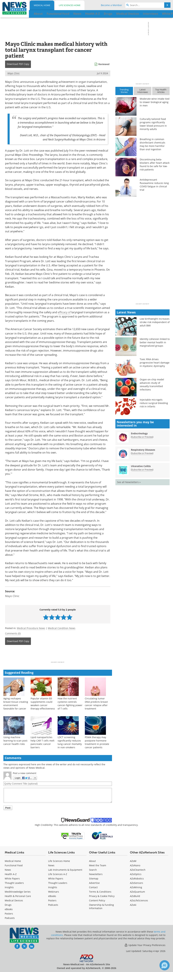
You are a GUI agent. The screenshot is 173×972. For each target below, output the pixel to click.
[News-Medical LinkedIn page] (31, 946)
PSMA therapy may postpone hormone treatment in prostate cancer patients (97, 742)
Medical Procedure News (31, 628)
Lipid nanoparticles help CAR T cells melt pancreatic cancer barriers (42, 742)
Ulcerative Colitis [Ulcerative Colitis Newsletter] (141, 466)
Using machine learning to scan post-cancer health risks (15, 741)
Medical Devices (14, 900)
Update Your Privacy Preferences (144, 945)
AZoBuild (135, 896)
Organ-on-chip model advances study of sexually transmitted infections (152, 384)
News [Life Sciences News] (51, 865)
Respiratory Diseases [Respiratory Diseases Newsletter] (143, 449)
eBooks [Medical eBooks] (9, 909)
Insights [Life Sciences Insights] (52, 887)
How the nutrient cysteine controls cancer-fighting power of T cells (70, 703)
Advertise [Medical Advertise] (94, 882)
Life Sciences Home (69, 5)
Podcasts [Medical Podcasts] (10, 918)
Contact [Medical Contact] (93, 887)
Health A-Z (11, 874)
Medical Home (42, 5)
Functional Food (14, 865)
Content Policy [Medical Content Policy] (97, 900)
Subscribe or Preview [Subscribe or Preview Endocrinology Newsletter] (142, 436)
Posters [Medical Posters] (9, 913)
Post (7, 807)
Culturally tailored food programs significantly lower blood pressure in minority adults (153, 124)
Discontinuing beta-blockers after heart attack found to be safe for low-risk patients (154, 164)
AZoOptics (135, 874)
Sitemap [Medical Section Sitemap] (93, 878)
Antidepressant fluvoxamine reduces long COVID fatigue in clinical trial (154, 184)
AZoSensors (136, 882)
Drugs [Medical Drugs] (8, 904)
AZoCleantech (137, 869)
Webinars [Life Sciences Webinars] (53, 891)
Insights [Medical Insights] (9, 887)
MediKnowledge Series (18, 891)
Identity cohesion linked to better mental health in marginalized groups (155, 342)
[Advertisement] (57, 654)
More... (163, 13)
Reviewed (103, 64)
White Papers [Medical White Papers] (12, 878)
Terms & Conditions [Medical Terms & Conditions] (100, 891)
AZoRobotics (137, 878)
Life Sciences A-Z (57, 874)
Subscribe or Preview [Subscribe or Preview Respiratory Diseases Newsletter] (142, 453)
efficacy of (64, 312)
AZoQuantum (137, 891)
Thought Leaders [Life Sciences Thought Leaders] (57, 882)
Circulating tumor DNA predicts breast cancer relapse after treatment (96, 703)
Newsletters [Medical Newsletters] (96, 874)
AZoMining (136, 887)
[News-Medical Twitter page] (24, 946)
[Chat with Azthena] (164, 965)
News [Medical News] (8, 869)
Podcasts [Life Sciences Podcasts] (53, 904)
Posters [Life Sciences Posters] (52, 900)
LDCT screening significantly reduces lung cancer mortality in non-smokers (70, 742)
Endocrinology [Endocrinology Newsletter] (139, 433)
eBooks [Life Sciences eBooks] (52, 896)
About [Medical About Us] (92, 861)
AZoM (133, 861)
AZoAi (133, 904)
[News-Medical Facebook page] (17, 946)
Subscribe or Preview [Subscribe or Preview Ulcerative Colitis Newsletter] (142, 469)
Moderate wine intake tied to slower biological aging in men (154, 102)
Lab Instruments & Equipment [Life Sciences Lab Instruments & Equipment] (65, 869)
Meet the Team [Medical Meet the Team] (97, 865)
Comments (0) (13, 633)
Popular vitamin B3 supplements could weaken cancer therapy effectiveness (43, 703)
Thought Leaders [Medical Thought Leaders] (14, 882)
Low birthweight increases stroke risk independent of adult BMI (155, 322)
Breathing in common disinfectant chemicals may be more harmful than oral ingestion (152, 144)
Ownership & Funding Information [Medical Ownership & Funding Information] (101, 906)
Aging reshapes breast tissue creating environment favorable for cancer (15, 703)
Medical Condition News (61, 628)
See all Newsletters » (129, 482)
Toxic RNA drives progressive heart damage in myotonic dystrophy (154, 363)
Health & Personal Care (18, 896)
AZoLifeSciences (139, 900)
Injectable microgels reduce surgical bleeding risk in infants (154, 403)
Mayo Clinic (13, 73)
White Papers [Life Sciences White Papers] (55, 878)
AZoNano (135, 865)
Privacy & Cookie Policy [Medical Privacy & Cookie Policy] (102, 896)
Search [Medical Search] (93, 869)
